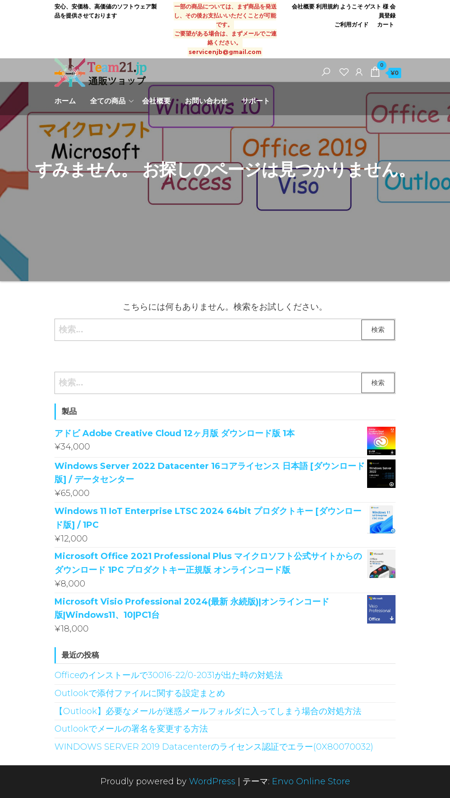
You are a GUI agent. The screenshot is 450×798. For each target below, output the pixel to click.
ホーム (65, 100)
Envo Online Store (311, 781)
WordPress (212, 781)
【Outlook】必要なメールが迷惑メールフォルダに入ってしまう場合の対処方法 (207, 711)
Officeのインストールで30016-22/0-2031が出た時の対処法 (168, 675)
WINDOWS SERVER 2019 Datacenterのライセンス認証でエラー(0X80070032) (213, 747)
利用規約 (327, 6)
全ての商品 (108, 100)
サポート (256, 100)
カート (385, 24)
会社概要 (303, 6)
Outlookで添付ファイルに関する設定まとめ (139, 693)
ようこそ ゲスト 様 (364, 6)
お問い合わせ (206, 100)
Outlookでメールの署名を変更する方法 (131, 729)
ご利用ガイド (352, 24)
